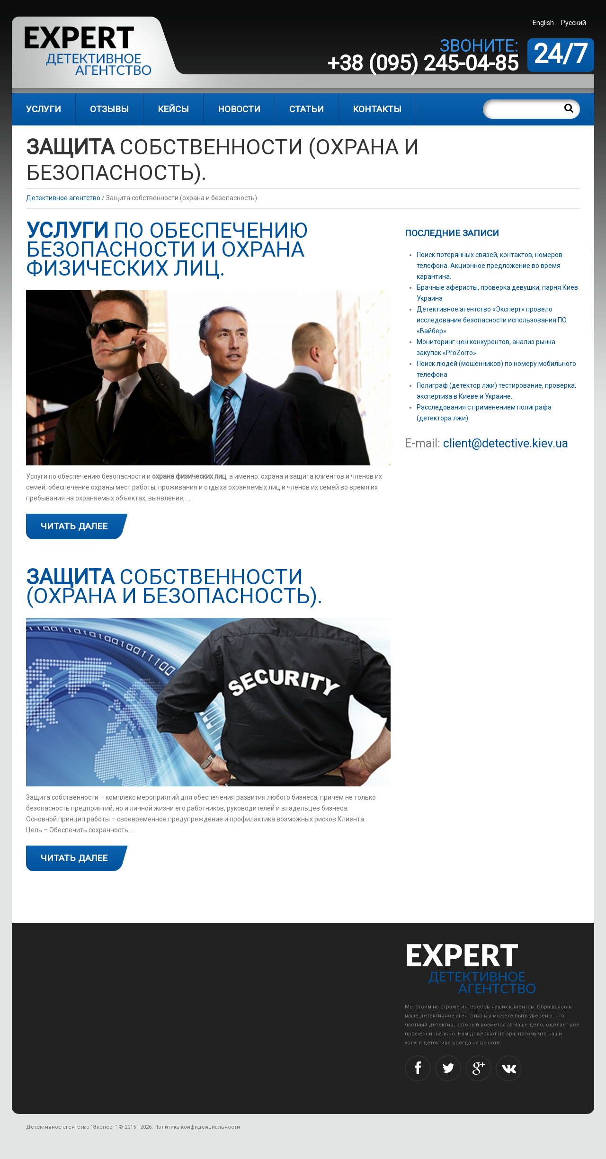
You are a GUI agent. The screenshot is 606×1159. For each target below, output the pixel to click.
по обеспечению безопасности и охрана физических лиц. (167, 249)
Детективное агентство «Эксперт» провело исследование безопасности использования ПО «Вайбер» (492, 320)
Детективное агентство (63, 198)
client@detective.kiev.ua (505, 443)
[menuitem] (544, 22)
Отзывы (109, 109)
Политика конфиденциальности (197, 1127)
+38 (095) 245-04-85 (422, 63)
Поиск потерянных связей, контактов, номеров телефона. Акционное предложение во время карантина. (489, 265)
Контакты (377, 109)
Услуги (43, 109)
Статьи (306, 109)
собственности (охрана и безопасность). (174, 586)
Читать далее (74, 526)
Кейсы (173, 109)
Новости (239, 109)
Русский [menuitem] (573, 23)
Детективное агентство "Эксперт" (71, 1127)
